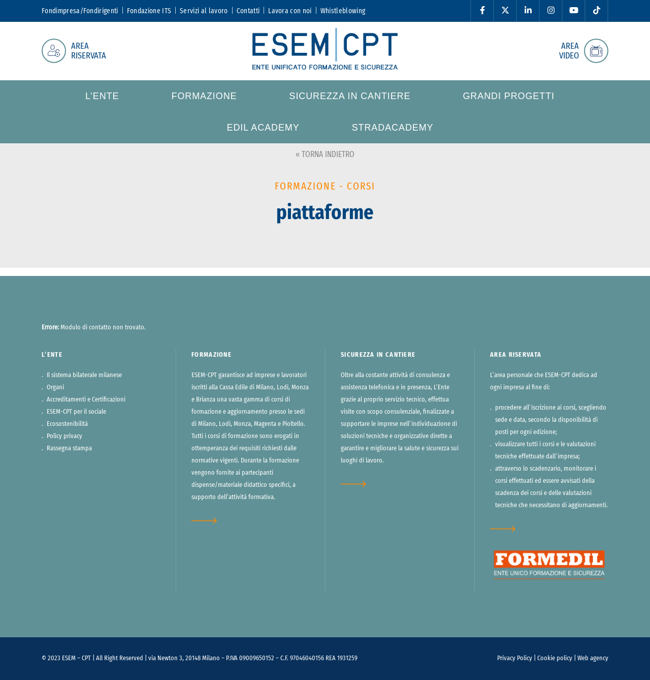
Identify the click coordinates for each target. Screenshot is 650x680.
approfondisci (210, 520)
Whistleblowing (342, 11)
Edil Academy (262, 127)
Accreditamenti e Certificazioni (86, 399)
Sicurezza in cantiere (349, 96)
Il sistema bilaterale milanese (84, 375)
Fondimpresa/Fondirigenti (80, 11)
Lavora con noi (289, 11)
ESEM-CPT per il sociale (76, 412)
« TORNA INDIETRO (325, 154)
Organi (55, 387)
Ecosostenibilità (67, 424)
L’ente (102, 96)
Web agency (592, 658)
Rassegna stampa (69, 448)
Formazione (204, 96)
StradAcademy (393, 127)
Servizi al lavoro (204, 11)
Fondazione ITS (149, 11)
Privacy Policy (514, 658)
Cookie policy (554, 658)
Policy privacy (64, 436)
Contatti (248, 11)
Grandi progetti (509, 96)
